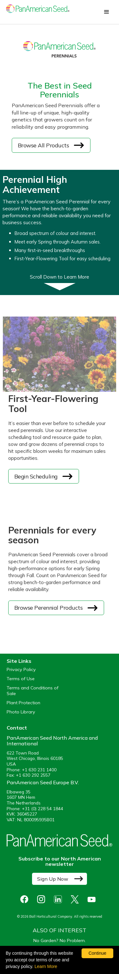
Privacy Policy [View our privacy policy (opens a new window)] (21, 669)
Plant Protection (23, 703)
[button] (106, 12)
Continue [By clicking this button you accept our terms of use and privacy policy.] (97, 953)
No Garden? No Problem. (59, 940)
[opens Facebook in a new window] (25, 899)
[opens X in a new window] (76, 899)
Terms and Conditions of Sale (32, 690)
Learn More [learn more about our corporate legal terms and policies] (46, 966)
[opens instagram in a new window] (42, 899)
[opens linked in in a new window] (59, 899)
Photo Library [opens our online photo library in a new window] (21, 712)
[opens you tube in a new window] (93, 899)
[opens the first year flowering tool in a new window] (43, 476)
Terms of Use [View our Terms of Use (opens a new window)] (21, 678)
